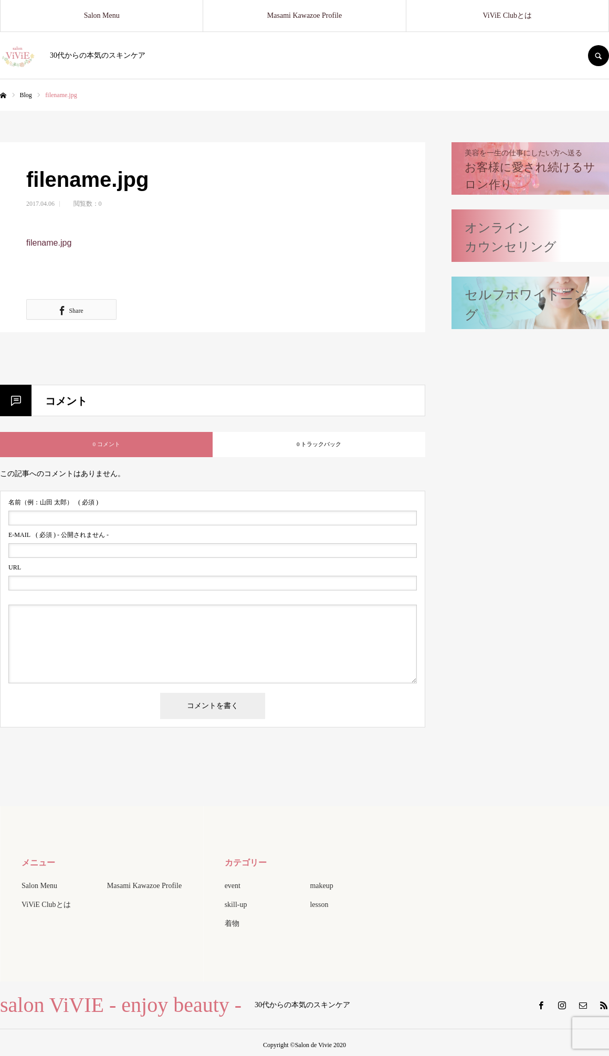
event (232, 886)
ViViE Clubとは (507, 15)
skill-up (236, 905)
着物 (232, 923)
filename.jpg (48, 242)
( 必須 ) (53, 502)
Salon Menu (102, 15)
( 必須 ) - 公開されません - (58, 535)
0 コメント (106, 444)
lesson (319, 905)
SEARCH (598, 55)
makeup (321, 886)
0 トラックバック (319, 444)
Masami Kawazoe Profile (304, 15)
